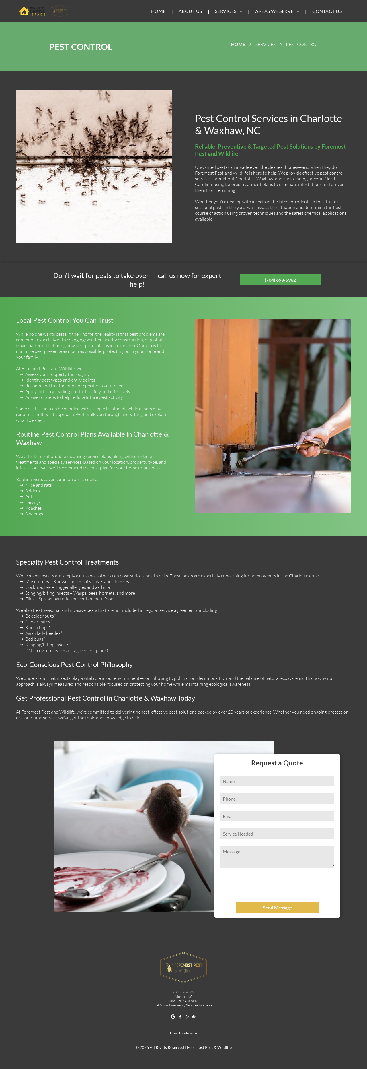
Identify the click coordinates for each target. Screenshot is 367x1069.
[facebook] (180, 1017)
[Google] (173, 1017)
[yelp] (187, 1017)
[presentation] (263, 884)
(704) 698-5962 (183, 992)
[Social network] (194, 1017)
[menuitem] (159, 11)
